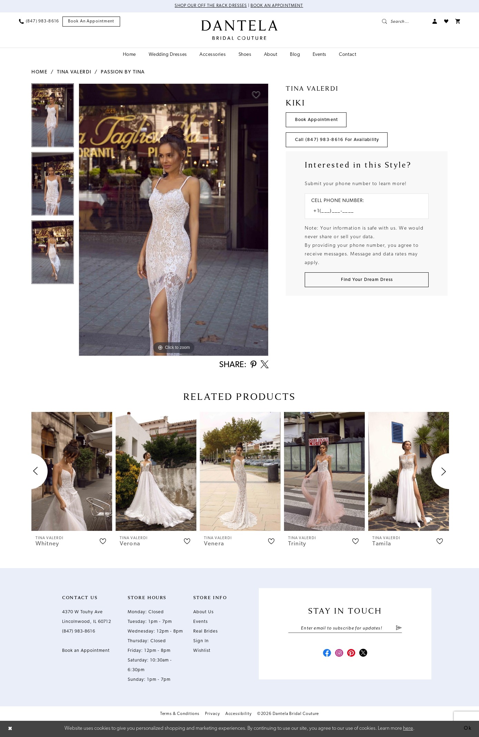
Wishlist (202, 650)
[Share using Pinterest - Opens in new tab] (253, 365)
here (408, 728)
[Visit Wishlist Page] (446, 21)
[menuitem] (39, 21)
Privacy (212, 714)
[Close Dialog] (10, 729)
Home (39, 72)
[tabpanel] (52, 117)
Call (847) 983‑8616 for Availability (337, 140)
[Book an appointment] (91, 22)
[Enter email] (345, 628)
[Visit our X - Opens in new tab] (364, 653)
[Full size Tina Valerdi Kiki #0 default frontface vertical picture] (173, 220)
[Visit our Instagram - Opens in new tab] (339, 653)
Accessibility (238, 714)
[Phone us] (39, 21)
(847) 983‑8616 (78, 631)
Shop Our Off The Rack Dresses (210, 6)
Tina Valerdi (74, 72)
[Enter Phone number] (363, 211)
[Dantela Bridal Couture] (240, 30)
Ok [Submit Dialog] (467, 728)
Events (200, 621)
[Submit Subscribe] (398, 628)
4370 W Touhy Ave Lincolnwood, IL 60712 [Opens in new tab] (86, 617)
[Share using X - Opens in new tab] (264, 365)
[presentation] (71, 471)
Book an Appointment (277, 6)
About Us (203, 612)
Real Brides (205, 631)
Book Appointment (316, 120)
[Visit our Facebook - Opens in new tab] (326, 653)
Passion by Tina (123, 72)
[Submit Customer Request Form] (367, 279)
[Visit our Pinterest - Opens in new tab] (351, 653)
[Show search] (404, 21)
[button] (435, 21)
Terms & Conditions (180, 714)
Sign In (201, 641)
